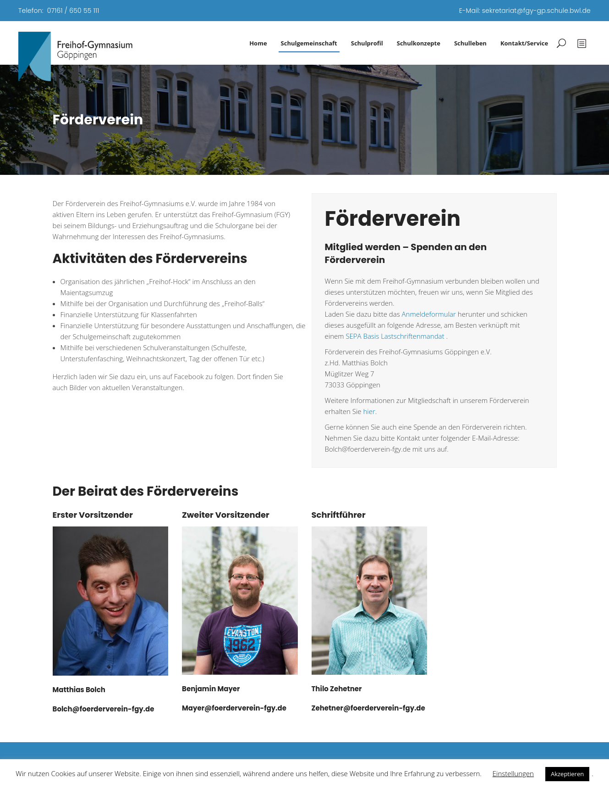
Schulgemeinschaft (309, 43)
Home (258, 43)
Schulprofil (367, 43)
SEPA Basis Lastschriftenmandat (396, 336)
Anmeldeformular (429, 314)
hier (369, 411)
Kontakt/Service (524, 43)
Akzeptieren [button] (567, 774)
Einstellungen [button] (513, 773)
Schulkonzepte (418, 43)
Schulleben (470, 43)
